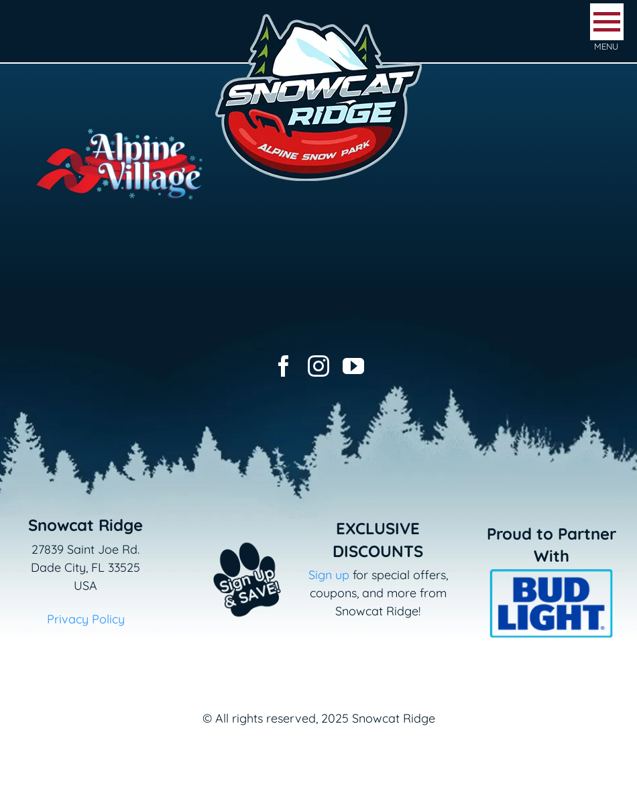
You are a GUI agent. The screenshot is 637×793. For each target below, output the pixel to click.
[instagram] (318, 366)
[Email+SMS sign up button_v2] (229, 535)
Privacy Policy (86, 619)
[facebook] (283, 366)
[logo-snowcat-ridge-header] (318, 15)
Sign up (328, 575)
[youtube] (353, 366)
